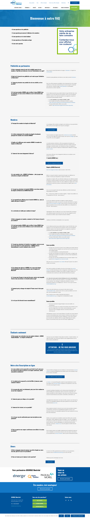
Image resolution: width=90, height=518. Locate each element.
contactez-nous (58, 423)
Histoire (42, 8)
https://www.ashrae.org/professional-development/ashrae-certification (63, 102)
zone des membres (57, 383)
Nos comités (40, 502)
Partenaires (57, 8)
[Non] (88, 515)
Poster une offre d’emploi (55, 2)
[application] (25, 8)
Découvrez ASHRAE (22, 8)
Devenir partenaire (63, 86)
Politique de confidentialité (78, 515)
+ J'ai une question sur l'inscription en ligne (27, 39)
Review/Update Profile (51, 290)
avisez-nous (55, 402)
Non (67, 515)
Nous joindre (34, 2)
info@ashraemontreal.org (59, 453)
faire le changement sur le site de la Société (60, 259)
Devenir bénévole (40, 508)
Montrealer (49, 8)
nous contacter (62, 261)
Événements (31, 8)
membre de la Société (68, 135)
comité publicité (49, 71)
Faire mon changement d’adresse (53, 169)
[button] (68, 3)
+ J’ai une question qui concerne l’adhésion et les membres (33, 32)
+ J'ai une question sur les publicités (25, 29)
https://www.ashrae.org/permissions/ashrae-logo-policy (63, 105)
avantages (72, 136)
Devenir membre (75, 8)
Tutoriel (49, 382)
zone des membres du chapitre (55, 203)
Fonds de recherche (65, 7)
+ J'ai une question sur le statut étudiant (26, 36)
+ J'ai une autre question (20, 43)
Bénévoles (64, 2)
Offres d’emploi (45, 2)
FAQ (39, 2)
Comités (36, 7)
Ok (61, 515)
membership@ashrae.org (51, 283)
